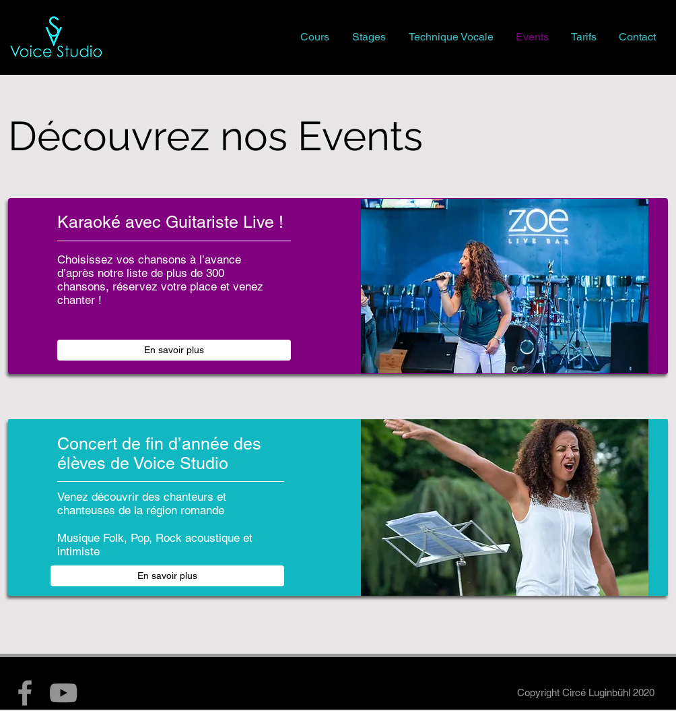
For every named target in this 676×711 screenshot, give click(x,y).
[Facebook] (25, 693)
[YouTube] (63, 693)
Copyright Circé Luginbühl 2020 (585, 692)
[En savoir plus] (174, 350)
